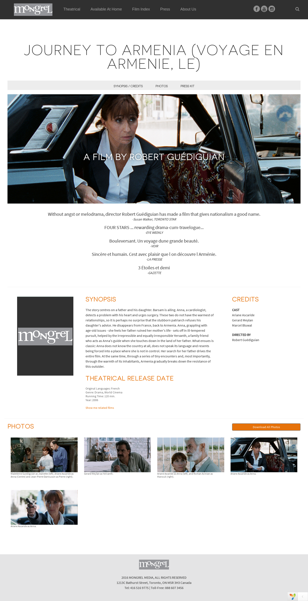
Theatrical (71, 9)
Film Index (141, 9)
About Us (188, 9)
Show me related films (100, 408)
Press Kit (187, 86)
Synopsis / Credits (128, 86)
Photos (161, 86)
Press (165, 9)
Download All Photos (266, 427)
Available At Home (106, 14)
